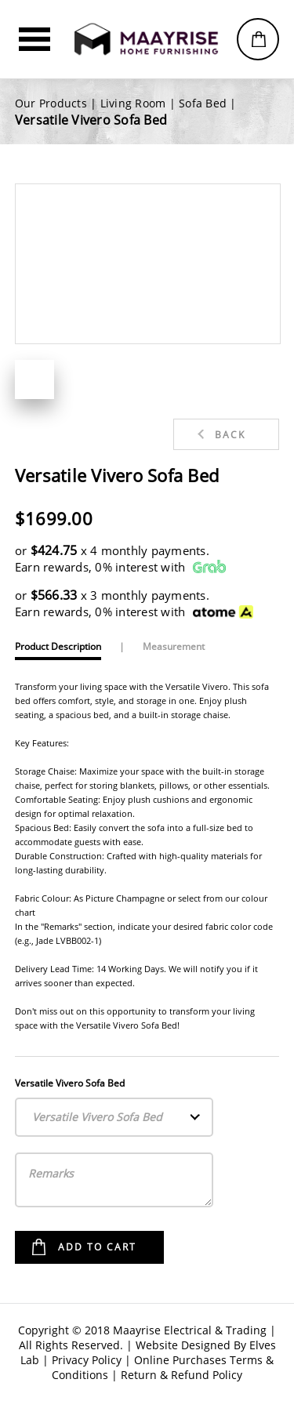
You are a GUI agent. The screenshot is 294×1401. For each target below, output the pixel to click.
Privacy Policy (87, 1359)
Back (230, 434)
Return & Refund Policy (181, 1374)
